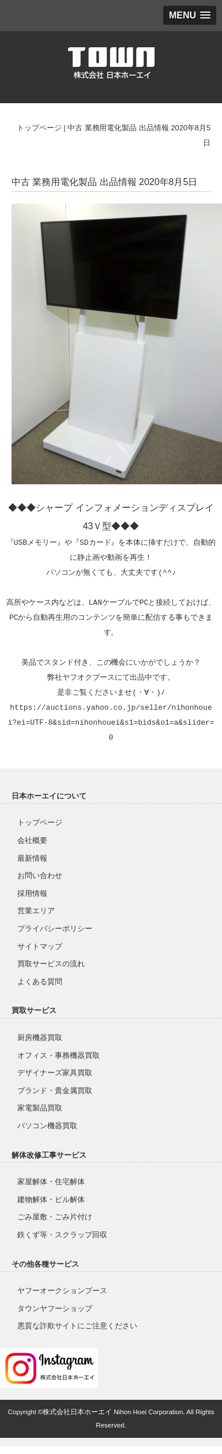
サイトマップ (39, 946)
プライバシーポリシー (54, 928)
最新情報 (32, 858)
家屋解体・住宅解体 (51, 1181)
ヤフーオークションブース (62, 1290)
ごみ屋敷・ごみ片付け (54, 1216)
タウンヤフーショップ (54, 1308)
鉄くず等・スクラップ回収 (62, 1234)
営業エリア (36, 910)
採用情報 (32, 893)
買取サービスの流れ (51, 963)
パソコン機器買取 (47, 1125)
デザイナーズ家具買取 (54, 1072)
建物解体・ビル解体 (51, 1199)
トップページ (39, 127)
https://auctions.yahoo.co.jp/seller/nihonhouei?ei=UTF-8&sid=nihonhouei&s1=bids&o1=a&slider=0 (110, 723)
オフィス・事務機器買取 (58, 1055)
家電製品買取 (39, 1107)
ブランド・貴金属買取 (54, 1090)
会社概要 (32, 840)
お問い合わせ (39, 875)
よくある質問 (39, 981)
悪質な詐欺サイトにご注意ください (77, 1325)
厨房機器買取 (39, 1037)
